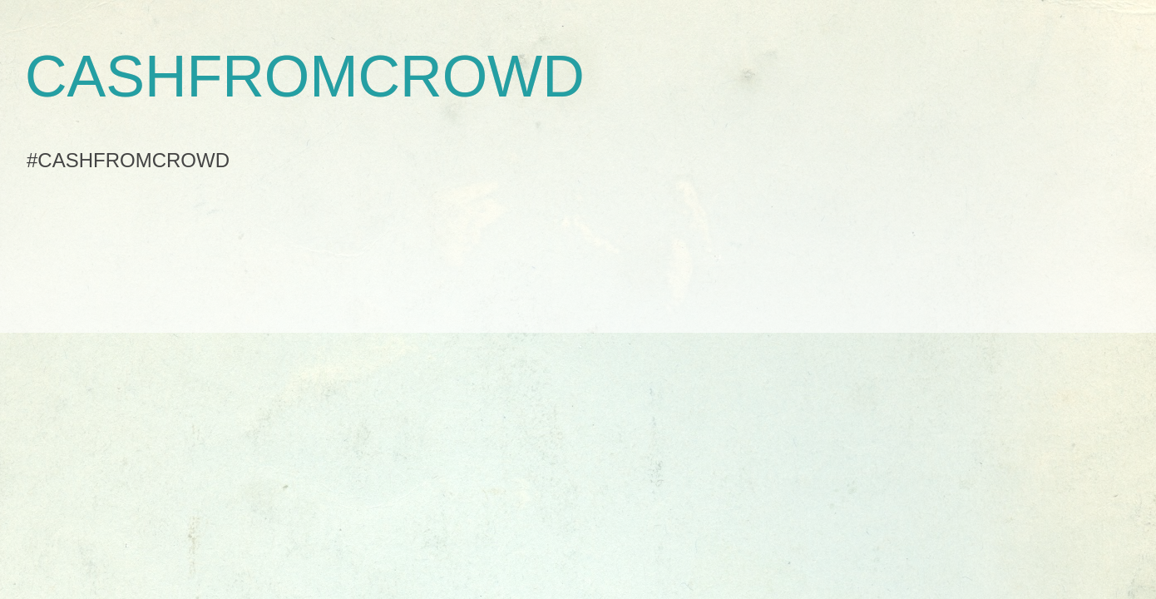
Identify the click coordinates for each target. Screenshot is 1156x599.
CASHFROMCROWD (305, 76)
